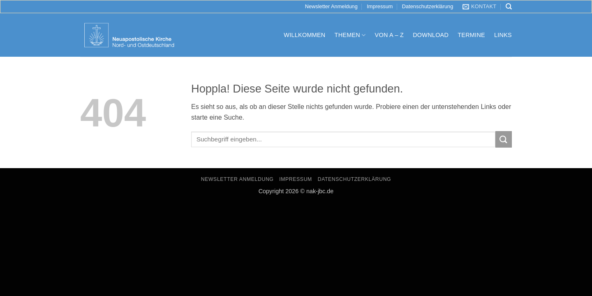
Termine (471, 35)
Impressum (380, 6)
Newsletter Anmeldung (331, 6)
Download (431, 35)
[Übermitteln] (503, 139)
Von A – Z (389, 35)
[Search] (509, 6)
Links (503, 35)
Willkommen (304, 35)
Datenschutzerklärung (427, 6)
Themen (350, 35)
